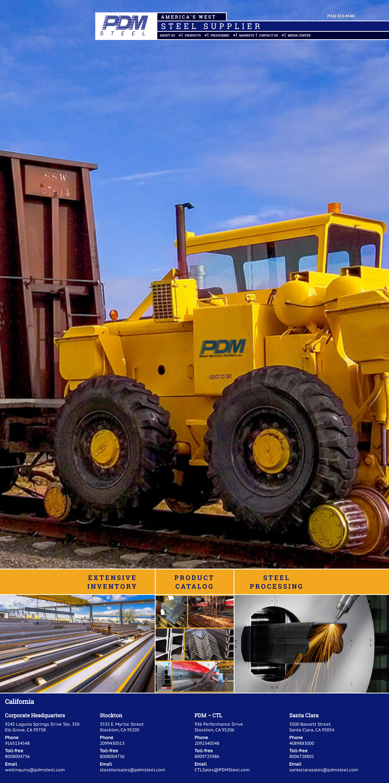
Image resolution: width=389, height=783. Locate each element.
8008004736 (17, 756)
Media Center (299, 35)
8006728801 (301, 756)
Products (193, 35)
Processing (220, 35)
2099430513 (112, 743)
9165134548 (17, 743)
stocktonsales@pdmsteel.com (132, 770)
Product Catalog (194, 581)
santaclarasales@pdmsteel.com (323, 770)
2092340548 (206, 743)
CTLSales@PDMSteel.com (222, 770)
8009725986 (206, 756)
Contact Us (268, 35)
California (19, 701)
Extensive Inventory (112, 581)
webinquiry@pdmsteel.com (35, 770)
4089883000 (301, 743)
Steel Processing (276, 581)
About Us (167, 35)
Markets (246, 35)
